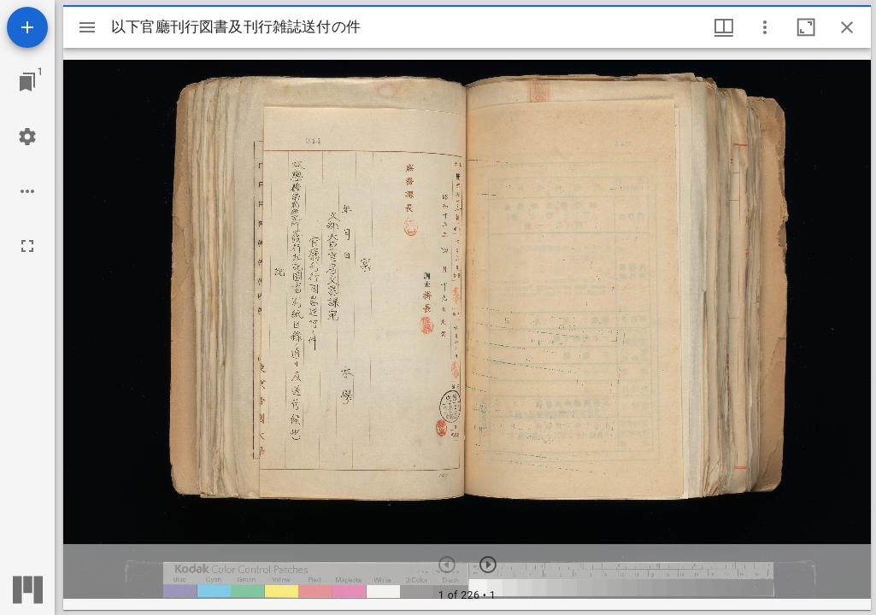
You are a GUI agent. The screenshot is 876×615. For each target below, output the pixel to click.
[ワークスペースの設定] (27, 136)
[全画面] (27, 246)
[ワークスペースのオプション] (27, 191)
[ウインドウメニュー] (723, 27)
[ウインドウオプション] (764, 27)
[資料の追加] (27, 27)
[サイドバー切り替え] (87, 27)
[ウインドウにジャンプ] (27, 82)
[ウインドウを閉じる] (846, 27)
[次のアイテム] (488, 564)
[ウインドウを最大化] (805, 27)
